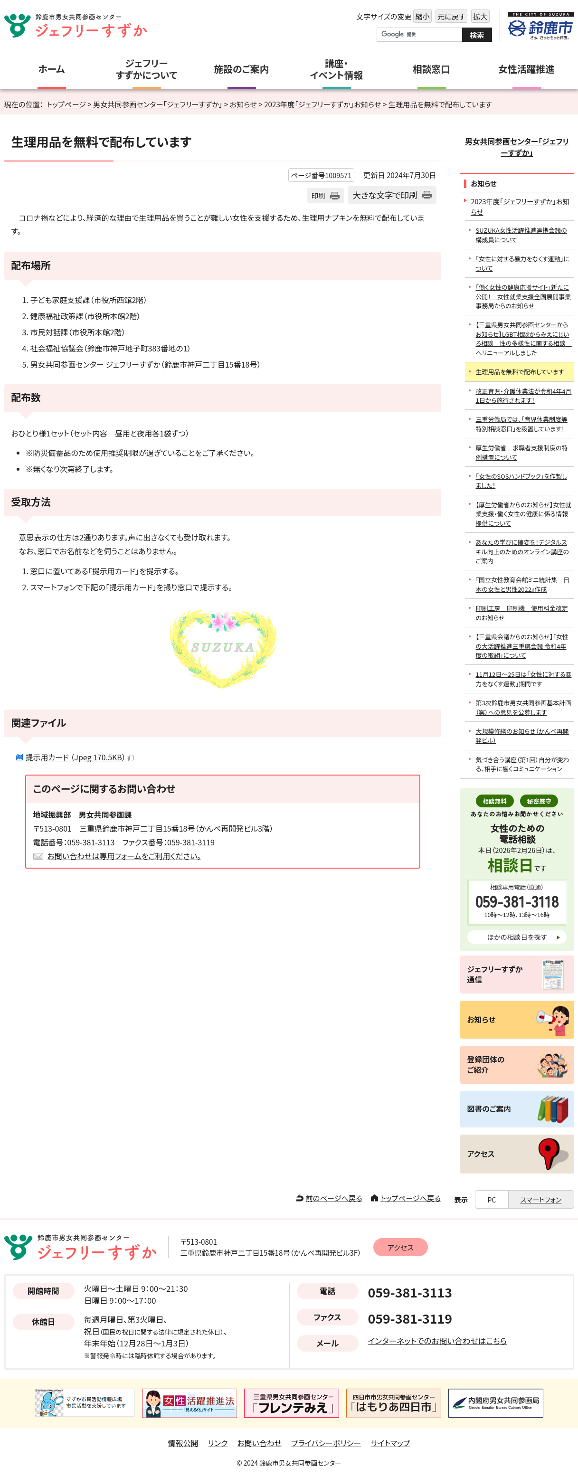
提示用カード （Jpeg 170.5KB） (80, 757)
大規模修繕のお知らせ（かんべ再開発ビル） (522, 736)
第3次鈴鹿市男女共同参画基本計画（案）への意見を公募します (524, 707)
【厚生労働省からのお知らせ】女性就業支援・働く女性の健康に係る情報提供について (524, 514)
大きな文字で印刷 (385, 195)
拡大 (479, 16)
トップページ (66, 104)
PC (491, 1199)
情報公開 (183, 1443)
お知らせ (243, 104)
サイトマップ (390, 1443)
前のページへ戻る (334, 1198)
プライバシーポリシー (326, 1443)
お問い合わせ (259, 1443)
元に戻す (450, 16)
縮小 (421, 16)
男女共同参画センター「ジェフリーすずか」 (157, 104)
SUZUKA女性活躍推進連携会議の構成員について (521, 235)
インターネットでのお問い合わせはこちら (437, 1340)
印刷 (318, 195)
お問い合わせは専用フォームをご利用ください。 (124, 856)
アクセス (401, 1247)
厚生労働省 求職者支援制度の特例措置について (522, 452)
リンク (218, 1443)
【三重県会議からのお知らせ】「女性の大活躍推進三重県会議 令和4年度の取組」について (522, 646)
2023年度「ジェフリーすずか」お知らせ (322, 104)
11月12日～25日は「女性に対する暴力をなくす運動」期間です (524, 679)
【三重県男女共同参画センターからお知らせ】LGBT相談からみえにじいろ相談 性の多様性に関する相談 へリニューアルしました (524, 338)
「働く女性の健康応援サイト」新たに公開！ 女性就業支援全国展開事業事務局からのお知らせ (523, 296)
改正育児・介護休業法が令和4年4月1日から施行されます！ (524, 396)
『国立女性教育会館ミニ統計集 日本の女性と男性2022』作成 (523, 584)
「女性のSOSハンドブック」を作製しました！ (522, 481)
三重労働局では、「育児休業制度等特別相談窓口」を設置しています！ (522, 424)
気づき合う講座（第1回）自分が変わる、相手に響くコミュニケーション (522, 764)
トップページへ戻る (410, 1198)
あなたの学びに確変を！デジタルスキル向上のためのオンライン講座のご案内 (522, 551)
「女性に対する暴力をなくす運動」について (522, 263)
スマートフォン (541, 1199)
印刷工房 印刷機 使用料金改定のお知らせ (522, 613)
